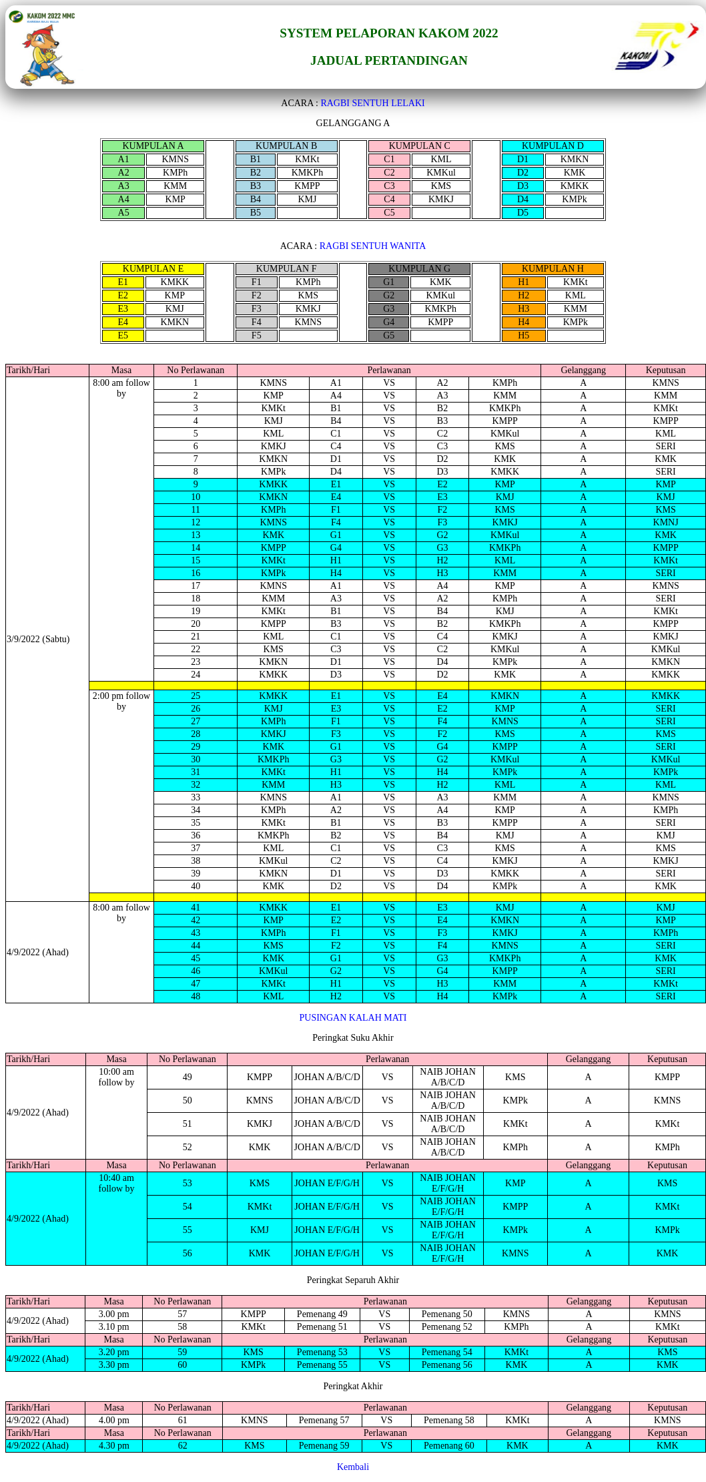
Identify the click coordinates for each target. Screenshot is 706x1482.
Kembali (353, 1467)
